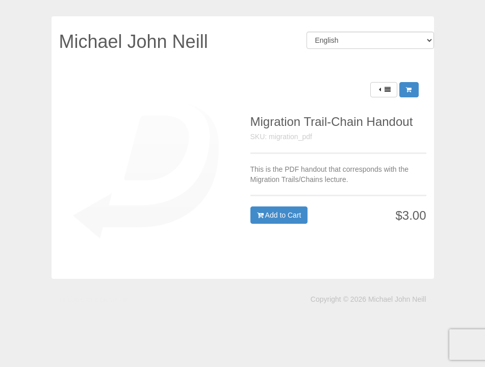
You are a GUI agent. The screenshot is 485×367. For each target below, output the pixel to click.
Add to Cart (279, 215)
